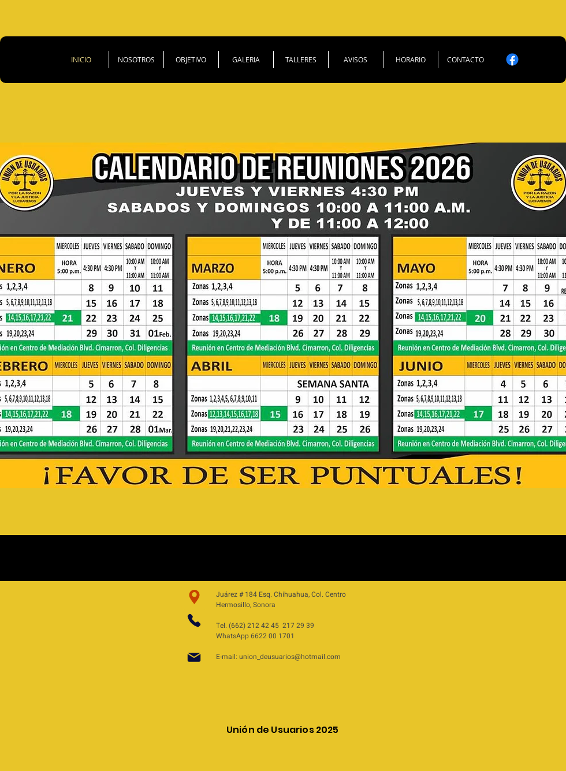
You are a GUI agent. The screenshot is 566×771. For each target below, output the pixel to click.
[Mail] (194, 657)
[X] (534, 59)
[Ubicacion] (194, 597)
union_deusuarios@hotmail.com (290, 657)
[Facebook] (512, 59)
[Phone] (194, 620)
